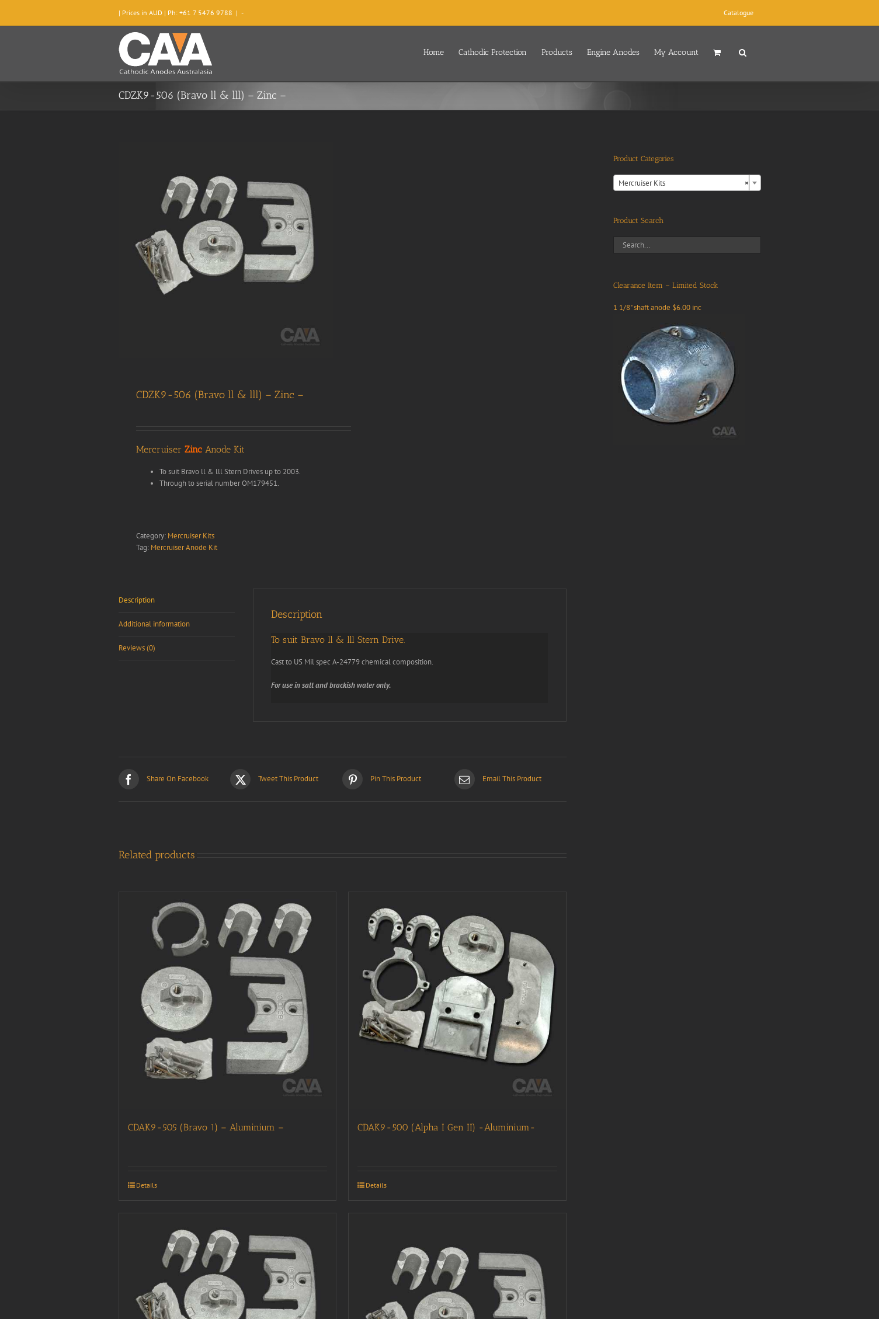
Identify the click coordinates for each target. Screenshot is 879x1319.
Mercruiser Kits (191, 536)
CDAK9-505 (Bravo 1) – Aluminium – (206, 1127)
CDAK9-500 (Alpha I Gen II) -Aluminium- (446, 1127)
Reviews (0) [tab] (137, 648)
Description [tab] (137, 600)
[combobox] (687, 183)
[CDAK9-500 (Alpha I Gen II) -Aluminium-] (457, 1000)
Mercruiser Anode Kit (184, 547)
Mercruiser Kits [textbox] (684, 183)
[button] (742, 51)
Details (146, 1185)
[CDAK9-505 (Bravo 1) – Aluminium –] (227, 1000)
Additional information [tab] (154, 624)
